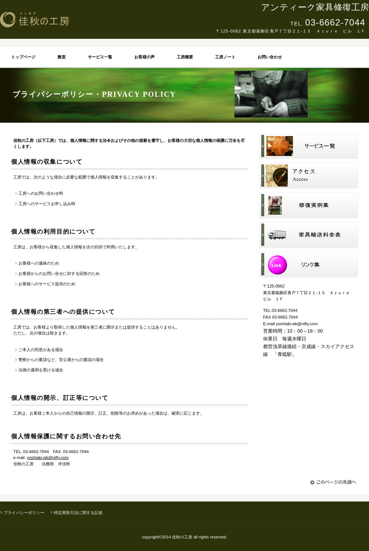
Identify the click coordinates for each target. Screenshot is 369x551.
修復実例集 (308, 205)
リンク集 (308, 264)
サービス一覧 (308, 146)
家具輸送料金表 (308, 235)
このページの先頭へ (334, 482)
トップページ (23, 57)
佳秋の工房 (101, 19)
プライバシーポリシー (24, 512)
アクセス (308, 176)
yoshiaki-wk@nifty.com (48, 457)
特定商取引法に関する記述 (78, 512)
